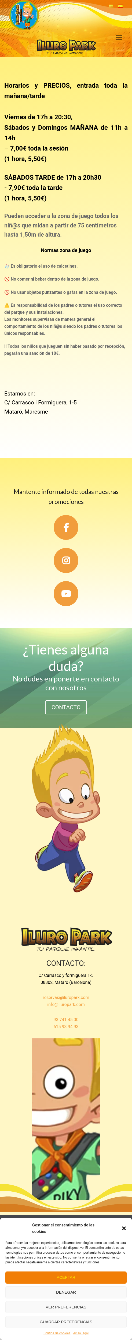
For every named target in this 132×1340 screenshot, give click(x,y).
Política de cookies (57, 1333)
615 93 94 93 (66, 1026)
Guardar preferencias (66, 1321)
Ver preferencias (66, 1307)
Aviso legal (81, 1333)
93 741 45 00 (66, 1019)
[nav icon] (119, 37)
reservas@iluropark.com (66, 997)
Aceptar (66, 1277)
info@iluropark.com (66, 1004)
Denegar (66, 1292)
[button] (124, 1228)
